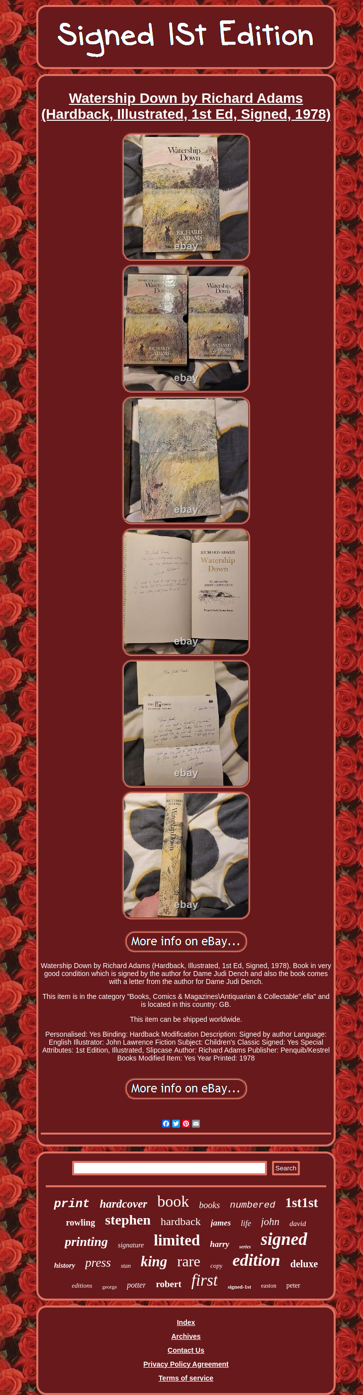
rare (188, 1261)
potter (136, 1285)
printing (86, 1241)
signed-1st (239, 1287)
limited (177, 1240)
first (204, 1280)
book (173, 1201)
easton (268, 1285)
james (221, 1223)
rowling (80, 1223)
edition (256, 1260)
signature (131, 1245)
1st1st (301, 1202)
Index (186, 1322)
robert (168, 1284)
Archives (185, 1336)
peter (293, 1285)
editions (82, 1285)
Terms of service (186, 1378)
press (98, 1262)
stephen (128, 1220)
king (154, 1261)
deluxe (304, 1263)
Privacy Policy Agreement (185, 1364)
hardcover (123, 1204)
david (297, 1224)
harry (219, 1244)
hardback (181, 1221)
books (209, 1205)
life (246, 1223)
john (270, 1222)
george (109, 1287)
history (65, 1265)
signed (284, 1239)
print (72, 1204)
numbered (252, 1205)
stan (126, 1265)
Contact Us (186, 1350)
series (245, 1246)
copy (216, 1265)
